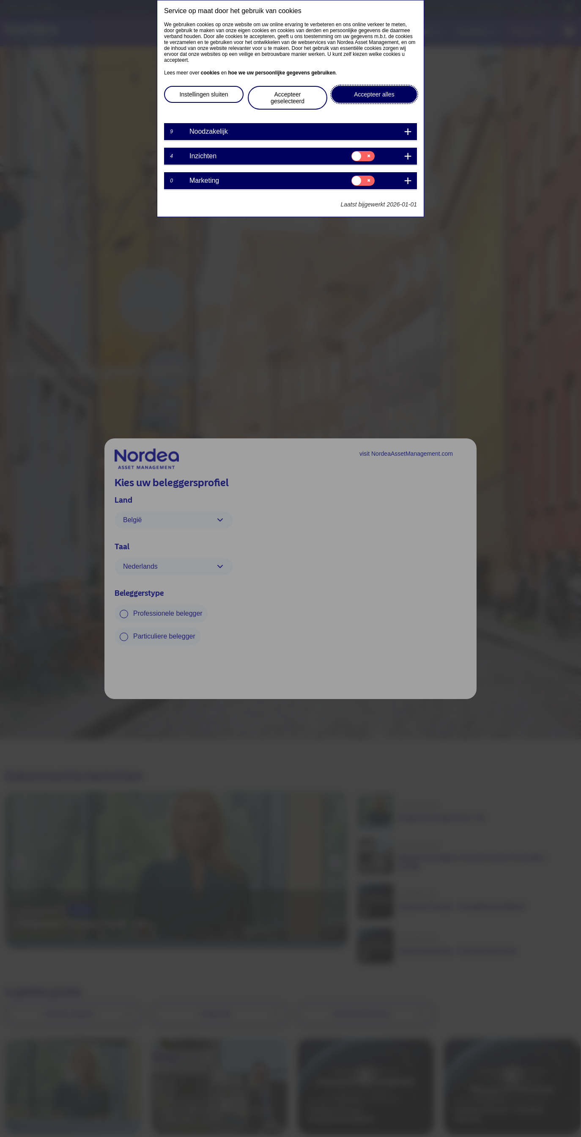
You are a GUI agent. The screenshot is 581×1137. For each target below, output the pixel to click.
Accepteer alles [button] (374, 94)
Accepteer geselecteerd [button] (287, 98)
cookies (210, 73)
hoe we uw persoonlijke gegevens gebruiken (281, 73)
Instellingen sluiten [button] (203, 94)
